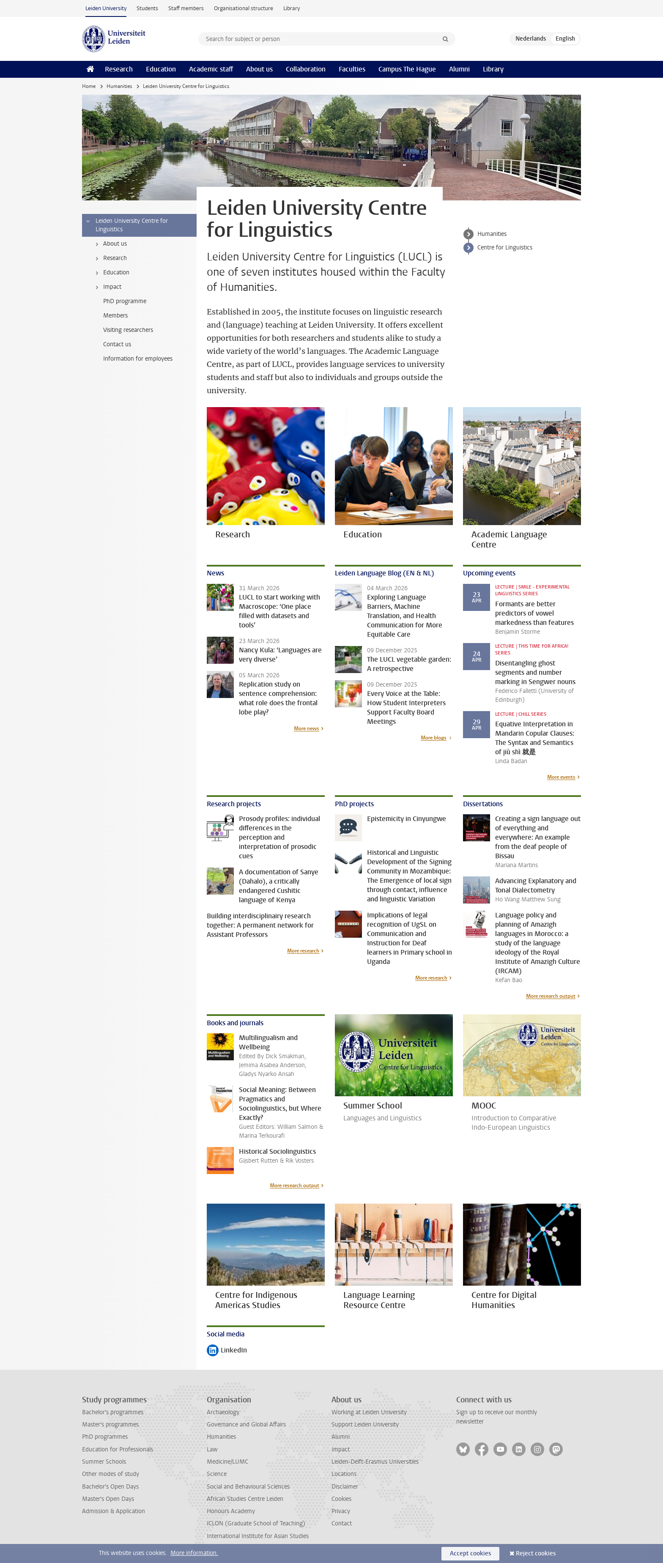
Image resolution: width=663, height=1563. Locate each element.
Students (147, 8)
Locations (344, 1474)
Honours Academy (231, 1511)
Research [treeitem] (110, 258)
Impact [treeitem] (107, 287)
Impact (341, 1449)
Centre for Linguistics (504, 248)
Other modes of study (110, 1474)
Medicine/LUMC (227, 1462)
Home (89, 86)
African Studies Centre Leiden (245, 1499)
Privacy (341, 1511)
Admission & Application (113, 1511)
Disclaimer (345, 1487)
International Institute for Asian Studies (258, 1536)
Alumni (459, 69)
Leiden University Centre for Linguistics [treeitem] (126, 225)
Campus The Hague (407, 69)
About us (259, 69)
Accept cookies (470, 1553)
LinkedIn (227, 1351)
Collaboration (306, 69)
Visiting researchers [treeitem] (128, 330)
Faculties (352, 69)
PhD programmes (105, 1437)
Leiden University (105, 8)
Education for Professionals (117, 1449)
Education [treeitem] (111, 272)
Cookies (341, 1499)
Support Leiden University (365, 1425)
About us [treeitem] (110, 244)
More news (306, 728)
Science (217, 1474)
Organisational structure (243, 8)
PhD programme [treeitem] (124, 301)
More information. (194, 1553)
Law (212, 1449)
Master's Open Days (108, 1499)
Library (291, 8)
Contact (342, 1523)
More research (303, 950)
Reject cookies (536, 1553)
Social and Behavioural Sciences (248, 1487)
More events (561, 777)
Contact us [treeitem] (117, 344)
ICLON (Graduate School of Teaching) (256, 1523)
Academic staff (211, 69)
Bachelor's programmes (112, 1412)
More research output (550, 996)
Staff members (186, 8)
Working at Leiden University (369, 1412)
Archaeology (223, 1412)
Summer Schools (104, 1462)
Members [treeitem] (115, 316)
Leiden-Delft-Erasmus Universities (375, 1462)
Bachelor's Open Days (110, 1487)
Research (119, 69)
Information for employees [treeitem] (138, 359)
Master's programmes (110, 1425)
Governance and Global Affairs (246, 1425)
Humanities (119, 86)
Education (161, 69)
